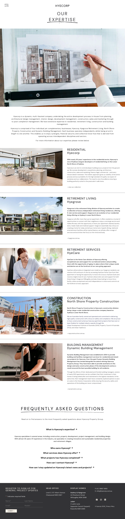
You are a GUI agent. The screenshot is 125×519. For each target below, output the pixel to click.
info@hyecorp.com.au (104, 491)
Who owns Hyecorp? (60, 448)
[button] (62, 429)
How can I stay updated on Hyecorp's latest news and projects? (60, 468)
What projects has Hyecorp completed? (60, 458)
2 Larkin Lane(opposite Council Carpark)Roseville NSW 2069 (80, 506)
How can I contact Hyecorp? (60, 463)
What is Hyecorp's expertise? (60, 429)
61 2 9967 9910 (102, 489)
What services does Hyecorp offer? (60, 453)
